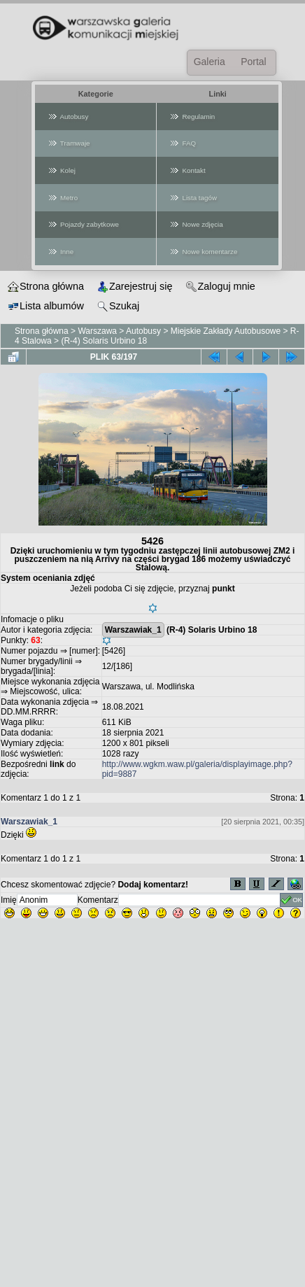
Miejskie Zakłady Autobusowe (226, 331)
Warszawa (97, 331)
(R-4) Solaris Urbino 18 (104, 341)
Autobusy (143, 331)
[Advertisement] (152, 1134)
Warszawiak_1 (133, 630)
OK (291, 900)
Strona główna (42, 331)
